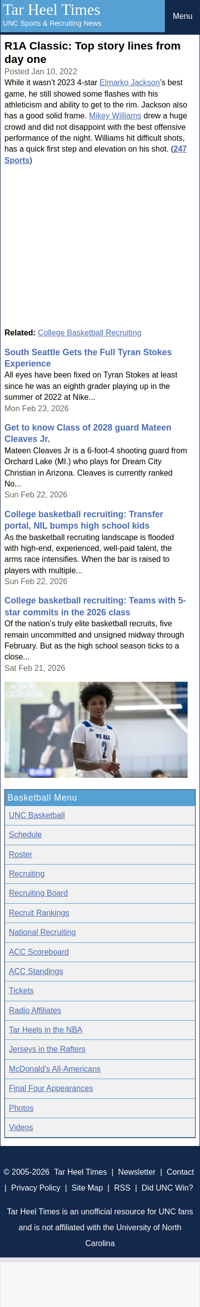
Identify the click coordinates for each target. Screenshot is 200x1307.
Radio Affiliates (35, 1010)
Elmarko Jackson (130, 82)
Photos (21, 1108)
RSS (122, 1188)
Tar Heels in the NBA (46, 1030)
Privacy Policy (36, 1188)
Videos (21, 1127)
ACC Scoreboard (39, 952)
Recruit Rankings (39, 913)
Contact (180, 1172)
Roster (20, 854)
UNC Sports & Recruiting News (52, 23)
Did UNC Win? (167, 1188)
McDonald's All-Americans (54, 1069)
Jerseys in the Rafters (47, 1049)
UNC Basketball (37, 815)
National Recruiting (42, 932)
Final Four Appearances (51, 1088)
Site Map (87, 1188)
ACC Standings (36, 971)
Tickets (21, 990)
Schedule (25, 834)
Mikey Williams (115, 115)
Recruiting (27, 874)
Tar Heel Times (51, 9)
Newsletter (137, 1172)
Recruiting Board (38, 893)
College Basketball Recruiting (90, 332)
